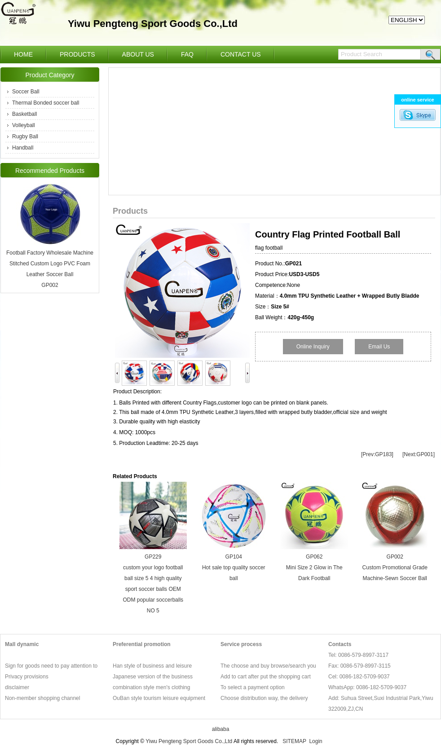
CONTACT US (240, 54)
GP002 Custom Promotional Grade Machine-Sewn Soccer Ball (395, 567)
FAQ (187, 54)
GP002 (49, 285)
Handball (22, 148)
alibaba (220, 729)
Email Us (379, 346)
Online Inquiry (313, 346)
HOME (23, 54)
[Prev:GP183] (377, 454)
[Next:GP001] (418, 454)
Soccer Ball (26, 91)
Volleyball (23, 125)
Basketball (24, 114)
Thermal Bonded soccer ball (45, 103)
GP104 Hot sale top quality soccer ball (233, 567)
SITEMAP (294, 741)
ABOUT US (138, 54)
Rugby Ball (25, 136)
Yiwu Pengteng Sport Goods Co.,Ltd (189, 741)
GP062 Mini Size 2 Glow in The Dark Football (314, 567)
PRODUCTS (77, 54)
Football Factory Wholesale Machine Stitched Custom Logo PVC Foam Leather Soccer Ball (49, 263)
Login (315, 741)
